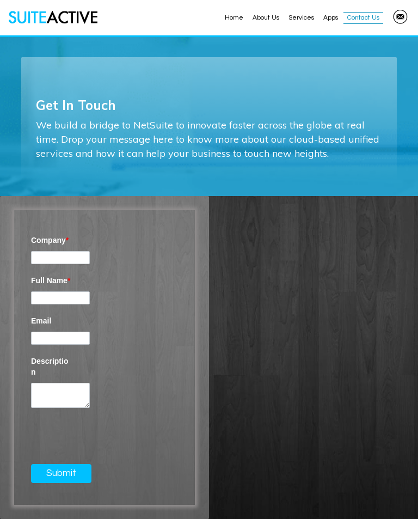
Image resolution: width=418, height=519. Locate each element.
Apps (330, 17)
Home (234, 17)
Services (301, 17)
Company (50, 240)
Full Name (50, 280)
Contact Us (363, 17)
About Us (266, 17)
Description (49, 366)
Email (41, 320)
